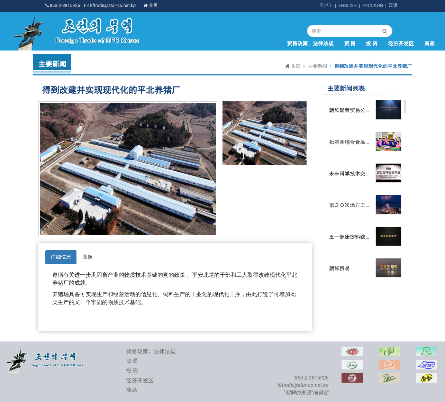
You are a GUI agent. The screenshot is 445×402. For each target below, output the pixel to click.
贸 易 (350, 43)
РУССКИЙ (372, 5)
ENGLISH (347, 5)
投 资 (372, 43)
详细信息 (61, 257)
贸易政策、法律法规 (310, 43)
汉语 (393, 5)
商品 (429, 43)
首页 (151, 5)
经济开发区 (401, 43)
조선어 (326, 5)
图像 (87, 257)
